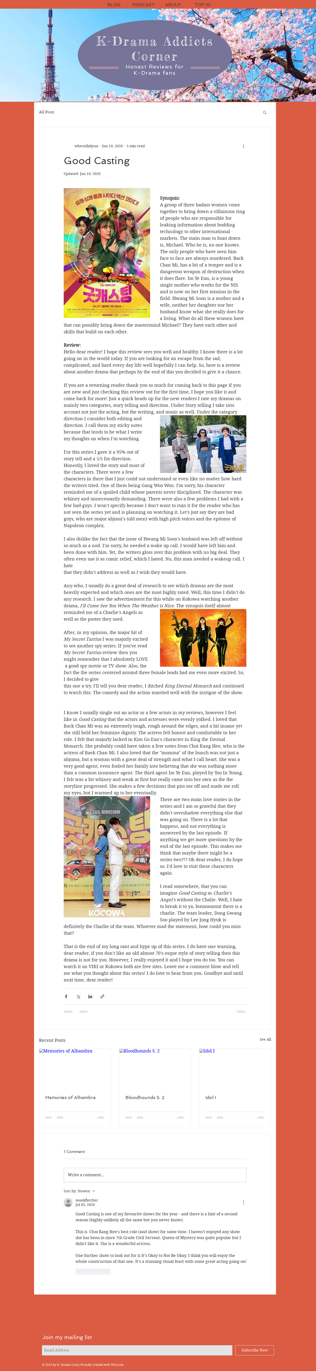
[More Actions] (243, 1202)
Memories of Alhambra (70, 1097)
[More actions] (243, 146)
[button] (264, 112)
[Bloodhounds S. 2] (155, 1069)
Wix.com (117, 1365)
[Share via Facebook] (66, 996)
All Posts (46, 112)
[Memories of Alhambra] (75, 1069)
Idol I (210, 1097)
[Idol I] (235, 1069)
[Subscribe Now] (254, 1350)
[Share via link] (102, 996)
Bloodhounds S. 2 (144, 1097)
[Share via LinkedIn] (90, 996)
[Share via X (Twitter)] (78, 996)
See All (265, 1039)
